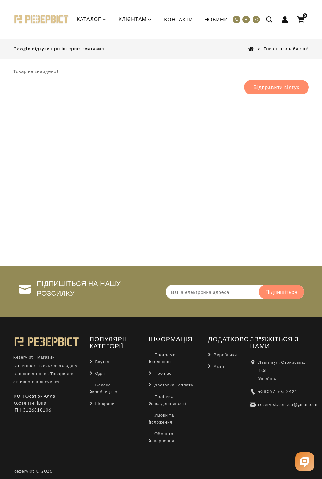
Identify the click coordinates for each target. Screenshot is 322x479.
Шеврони (105, 403)
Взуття (102, 361)
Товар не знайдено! (286, 48)
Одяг (100, 373)
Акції (219, 366)
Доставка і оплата (173, 384)
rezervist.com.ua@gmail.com (288, 404)
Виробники (225, 354)
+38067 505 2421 (277, 391)
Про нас (163, 373)
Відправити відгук (276, 87)
